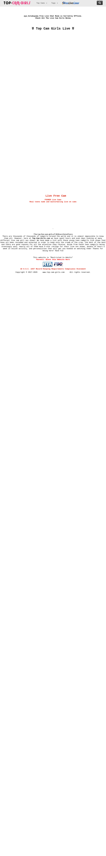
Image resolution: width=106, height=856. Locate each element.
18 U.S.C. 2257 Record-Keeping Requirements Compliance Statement (53, 269)
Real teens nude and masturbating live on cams (53, 202)
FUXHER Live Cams (53, 200)
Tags (54, 3)
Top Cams (41, 3)
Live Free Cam (56, 195)
